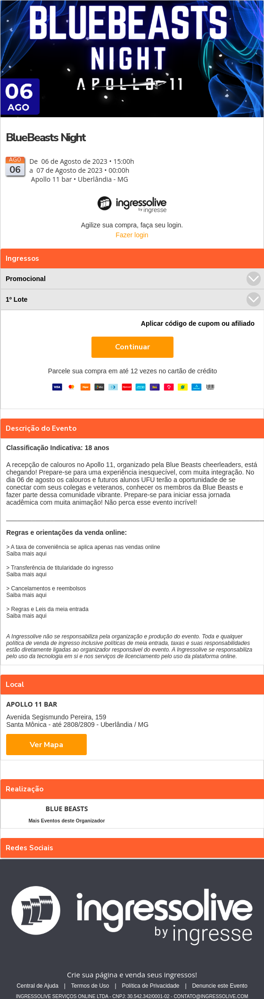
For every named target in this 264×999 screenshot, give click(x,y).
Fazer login (132, 235)
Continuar (132, 347)
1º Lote (133, 299)
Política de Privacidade (150, 986)
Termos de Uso (90, 986)
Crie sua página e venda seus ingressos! (132, 974)
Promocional (133, 279)
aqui (41, 553)
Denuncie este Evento (219, 986)
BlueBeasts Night (45, 137)
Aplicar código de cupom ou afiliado (198, 323)
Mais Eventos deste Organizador (66, 820)
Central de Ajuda (37, 986)
